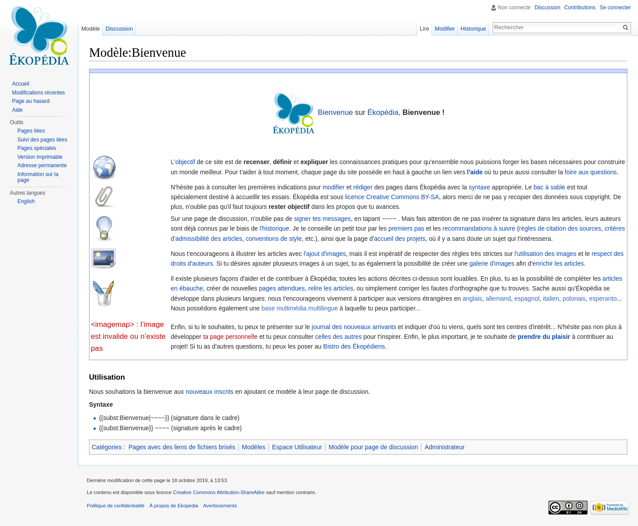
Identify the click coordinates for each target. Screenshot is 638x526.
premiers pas (406, 228)
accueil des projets (399, 238)
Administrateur (444, 447)
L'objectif (183, 161)
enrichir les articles (558, 263)
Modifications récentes (38, 93)
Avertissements (220, 505)
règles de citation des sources (560, 228)
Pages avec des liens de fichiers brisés (181, 447)
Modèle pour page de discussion (373, 447)
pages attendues (282, 288)
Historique (473, 28)
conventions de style (273, 238)
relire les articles (330, 288)
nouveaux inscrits (209, 391)
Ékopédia (382, 112)
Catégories (107, 447)
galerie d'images (491, 263)
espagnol (527, 298)
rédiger (363, 187)
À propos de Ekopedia (173, 505)
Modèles (253, 447)
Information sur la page (37, 177)
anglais (472, 298)
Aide (17, 110)
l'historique (274, 228)
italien (551, 298)
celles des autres (338, 336)
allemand (498, 298)
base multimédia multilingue (299, 308)
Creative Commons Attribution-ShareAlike (219, 492)
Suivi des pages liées (42, 140)
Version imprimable (39, 157)
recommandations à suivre (479, 228)
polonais (574, 298)
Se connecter (615, 7)
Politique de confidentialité (115, 505)
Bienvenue (335, 112)
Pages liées (31, 131)
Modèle (90, 28)
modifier (334, 187)
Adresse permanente (41, 165)
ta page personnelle (230, 336)
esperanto (603, 298)
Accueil (20, 84)
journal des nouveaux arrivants (354, 326)
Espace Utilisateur (297, 447)
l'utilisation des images (545, 253)
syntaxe (479, 187)
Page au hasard (31, 101)
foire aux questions (591, 172)
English (26, 201)
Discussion (547, 7)
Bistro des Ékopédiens (354, 346)
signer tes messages (322, 218)
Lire (424, 28)
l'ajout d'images (324, 253)
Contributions (580, 7)
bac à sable (549, 187)
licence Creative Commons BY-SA (392, 196)
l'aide (474, 172)
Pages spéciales (36, 148)
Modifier (445, 28)
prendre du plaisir (544, 336)
